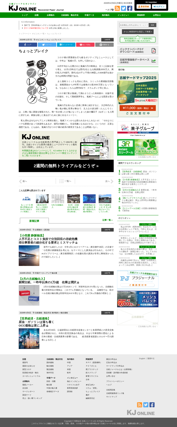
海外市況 (50, 373)
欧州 (69, 373)
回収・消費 (51, 381)
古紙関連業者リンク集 (115, 393)
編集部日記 (90, 398)
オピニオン (40, 40)
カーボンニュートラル (31, 376)
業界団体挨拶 (72, 388)
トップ (25, 15)
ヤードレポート (28, 391)
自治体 (25, 388)
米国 (69, 369)
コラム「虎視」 (92, 388)
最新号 (25, 362)
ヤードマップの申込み (115, 366)
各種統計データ (53, 391)
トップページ (24, 34)
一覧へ (65, 181)
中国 (69, 362)
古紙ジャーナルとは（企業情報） (119, 369)
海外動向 (106, 15)
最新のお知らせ (28, 366)
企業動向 (51, 15)
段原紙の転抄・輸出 (30, 373)
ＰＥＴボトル (91, 366)
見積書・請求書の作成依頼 (117, 373)
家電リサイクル (92, 376)
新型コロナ (26, 369)
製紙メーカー (27, 385)
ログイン (159, 6)
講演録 (47, 230)
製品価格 (50, 369)
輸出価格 (64, 313)
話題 (37, 15)
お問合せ (157, 15)
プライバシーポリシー (115, 381)
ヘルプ (109, 10)
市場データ (89, 15)
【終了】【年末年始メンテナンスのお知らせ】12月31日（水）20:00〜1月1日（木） (57, 25)
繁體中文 (151, 358)
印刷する (104, 44)
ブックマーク (66, 45)
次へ (109, 181)
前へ (23, 181)
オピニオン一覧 (38, 34)
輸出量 (54, 273)
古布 (87, 379)
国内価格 (50, 362)
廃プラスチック (92, 369)
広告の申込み (111, 362)
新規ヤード (26, 395)
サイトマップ (111, 397)
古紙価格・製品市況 (69, 15)
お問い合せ (110, 376)
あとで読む (85, 44)
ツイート (47, 44)
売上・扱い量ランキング (32, 398)
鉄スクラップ (91, 373)
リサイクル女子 (73, 385)
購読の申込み (111, 359)
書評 (87, 395)
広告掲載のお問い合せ (147, 157)
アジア (48, 273)
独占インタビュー (74, 381)
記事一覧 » (108, 220)
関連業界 (141, 15)
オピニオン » (124, 218)
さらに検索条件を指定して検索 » (137, 32)
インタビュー (123, 15)
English (142, 358)
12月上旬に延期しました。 (46, 28)
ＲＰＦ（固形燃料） (94, 362)
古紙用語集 (110, 390)
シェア (27, 44)
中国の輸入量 (52, 388)
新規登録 (143, 6)
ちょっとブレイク (54, 40)
